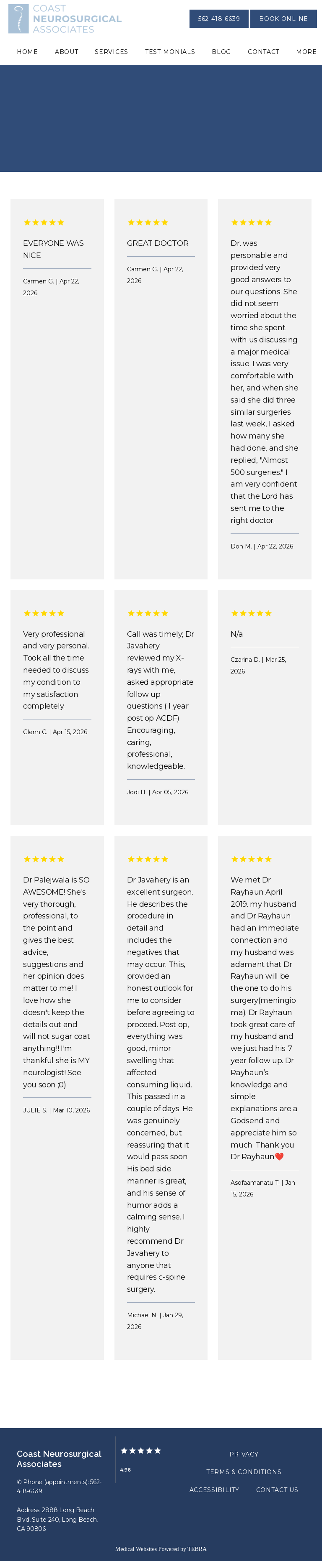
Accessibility (214, 1490)
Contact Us (277, 1490)
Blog (221, 52)
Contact (263, 52)
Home (27, 52)
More (306, 52)
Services (111, 52)
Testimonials (170, 52)
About (66, 52)
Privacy (244, 1454)
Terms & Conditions (244, 1472)
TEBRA (197, 1549)
